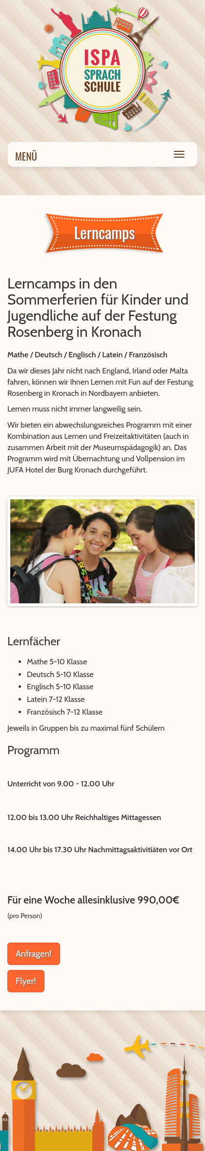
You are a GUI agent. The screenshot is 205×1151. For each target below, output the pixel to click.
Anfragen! (34, 953)
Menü (26, 156)
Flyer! (26, 981)
